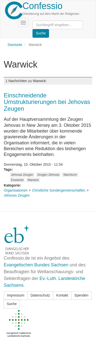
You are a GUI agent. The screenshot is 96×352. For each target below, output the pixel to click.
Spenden (81, 295)
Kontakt (62, 295)
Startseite (15, 45)
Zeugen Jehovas (48, 175)
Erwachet (17, 180)
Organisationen (16, 190)
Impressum (15, 295)
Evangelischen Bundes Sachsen (36, 264)
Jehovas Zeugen (22, 175)
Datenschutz (40, 295)
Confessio (42, 6)
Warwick (33, 180)
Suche (12, 304)
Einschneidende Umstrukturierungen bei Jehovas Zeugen (47, 102)
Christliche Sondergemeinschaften (58, 190)
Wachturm (70, 175)
